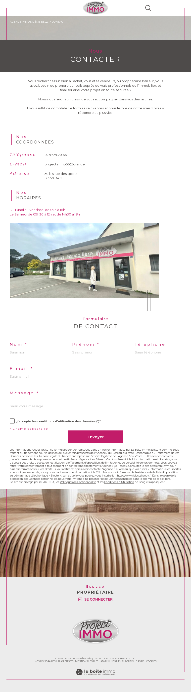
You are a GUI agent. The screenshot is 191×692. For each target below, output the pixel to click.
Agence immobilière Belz (29, 21)
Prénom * (86, 344)
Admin (104, 661)
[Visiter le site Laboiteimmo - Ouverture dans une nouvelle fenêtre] (95, 677)
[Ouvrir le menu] (174, 8)
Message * (25, 393)
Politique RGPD (134, 661)
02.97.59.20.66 (56, 155)
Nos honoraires (45, 661)
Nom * (19, 344)
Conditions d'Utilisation (119, 482)
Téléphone (150, 344)
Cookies (151, 661)
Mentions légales (86, 661)
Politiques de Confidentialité (78, 482)
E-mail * (22, 368)
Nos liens (117, 661)
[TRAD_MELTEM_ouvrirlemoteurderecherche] (148, 8)
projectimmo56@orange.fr (66, 164)
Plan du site (65, 661)
